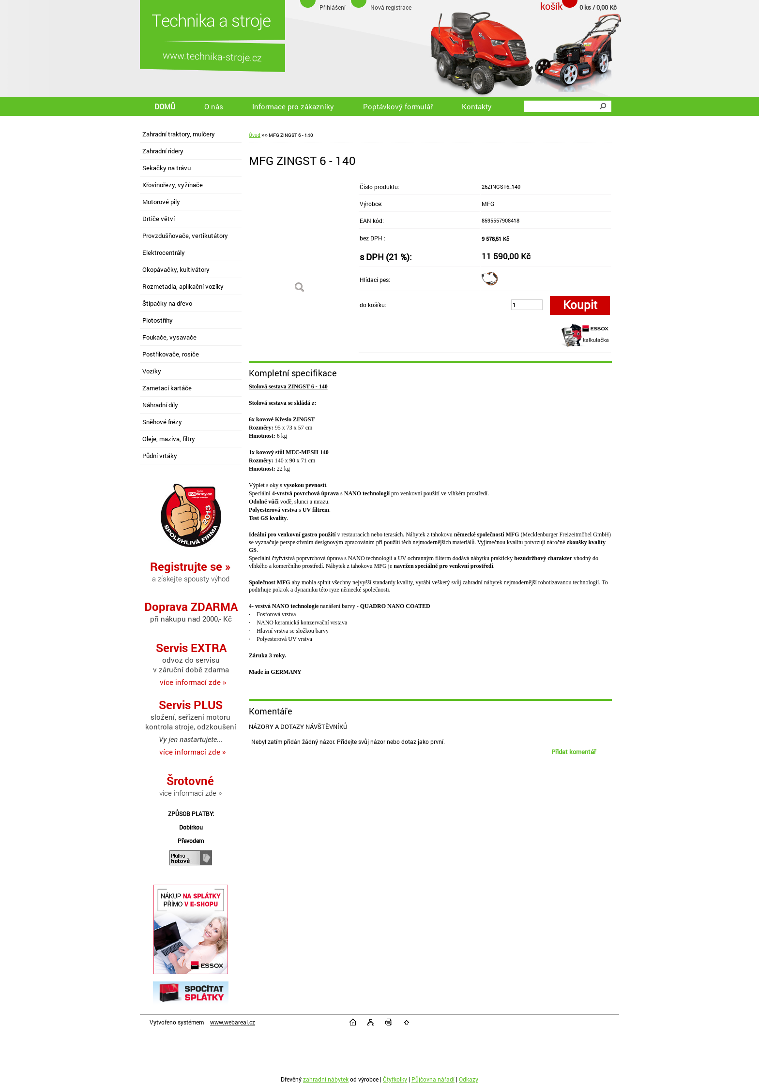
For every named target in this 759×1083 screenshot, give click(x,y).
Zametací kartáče (167, 388)
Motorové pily (161, 201)
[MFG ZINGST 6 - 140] (299, 238)
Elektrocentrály (163, 252)
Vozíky (151, 371)
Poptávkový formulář (398, 106)
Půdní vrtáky (159, 455)
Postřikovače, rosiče (170, 354)
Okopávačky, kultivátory (176, 269)
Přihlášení (332, 7)
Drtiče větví (158, 218)
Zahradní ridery (162, 151)
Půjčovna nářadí (433, 1079)
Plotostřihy (157, 320)
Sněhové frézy (162, 421)
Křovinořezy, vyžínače (172, 184)
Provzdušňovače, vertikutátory (185, 235)
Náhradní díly (160, 405)
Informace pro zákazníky (293, 106)
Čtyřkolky (395, 1079)
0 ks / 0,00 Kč (598, 7)
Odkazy (468, 1079)
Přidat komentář (573, 751)
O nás (213, 106)
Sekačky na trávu (166, 167)
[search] (602, 106)
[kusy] (527, 304)
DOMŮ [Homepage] (164, 106)
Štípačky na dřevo (167, 303)
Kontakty (477, 106)
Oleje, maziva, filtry (168, 438)
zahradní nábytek (326, 1079)
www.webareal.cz (232, 1022)
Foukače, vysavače (169, 337)
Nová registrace (390, 7)
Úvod (254, 135)
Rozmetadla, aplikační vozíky (183, 286)
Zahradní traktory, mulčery (178, 134)
